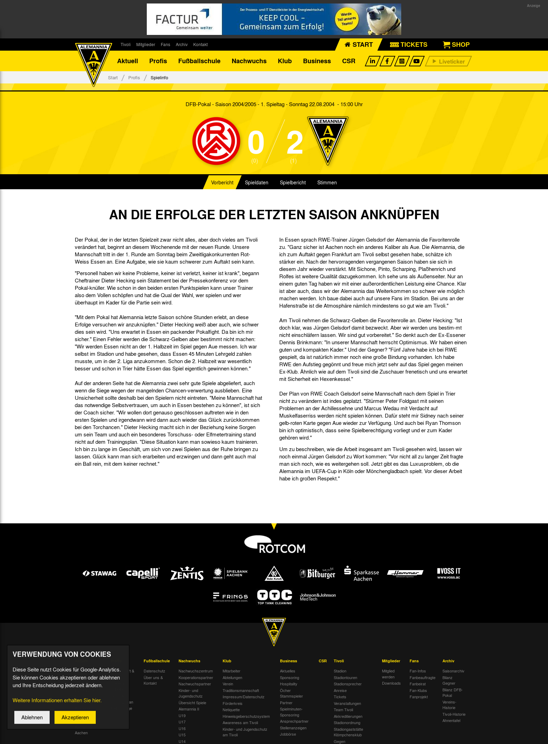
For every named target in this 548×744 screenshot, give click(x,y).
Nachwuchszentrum (196, 671)
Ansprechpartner (294, 721)
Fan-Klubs (418, 690)
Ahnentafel (451, 720)
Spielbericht (293, 182)
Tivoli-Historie (454, 714)
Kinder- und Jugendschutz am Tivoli (245, 732)
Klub (285, 61)
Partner (286, 703)
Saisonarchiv (453, 671)
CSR (348, 61)
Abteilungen (232, 677)
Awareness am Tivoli (240, 722)
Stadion (340, 671)
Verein (228, 684)
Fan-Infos (418, 671)
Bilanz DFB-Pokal (452, 693)
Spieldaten (256, 182)
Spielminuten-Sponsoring (291, 712)
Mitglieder (145, 44)
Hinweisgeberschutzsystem (246, 716)
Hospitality (288, 684)
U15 (182, 735)
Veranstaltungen (347, 703)
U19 (182, 716)
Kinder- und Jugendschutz (191, 693)
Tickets (340, 697)
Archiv (182, 44)
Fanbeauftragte (422, 677)
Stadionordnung (347, 722)
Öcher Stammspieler (291, 693)
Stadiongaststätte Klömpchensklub (348, 732)
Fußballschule (199, 61)
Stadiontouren (345, 677)
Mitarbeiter (231, 671)
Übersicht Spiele (192, 703)
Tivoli (126, 44)
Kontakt (200, 44)
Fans (165, 44)
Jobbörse (288, 734)
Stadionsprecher (348, 684)
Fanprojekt (419, 697)
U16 (182, 728)
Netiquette (231, 710)
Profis (158, 61)
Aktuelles (287, 671)
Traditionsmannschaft (241, 690)
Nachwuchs (249, 61)
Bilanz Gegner (448, 680)
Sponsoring (289, 677)
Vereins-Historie (449, 705)
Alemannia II (189, 709)
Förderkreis (233, 703)
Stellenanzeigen (293, 728)
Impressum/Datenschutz (244, 697)
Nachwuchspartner (195, 684)
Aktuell (127, 61)
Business (317, 61)
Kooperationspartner (196, 677)
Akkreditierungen (348, 716)
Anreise (340, 690)
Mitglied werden (388, 674)
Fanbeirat (418, 684)
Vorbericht (222, 182)
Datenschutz (154, 671)
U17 (182, 722)
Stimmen (327, 182)
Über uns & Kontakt (153, 680)
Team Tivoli (343, 710)
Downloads (391, 683)
